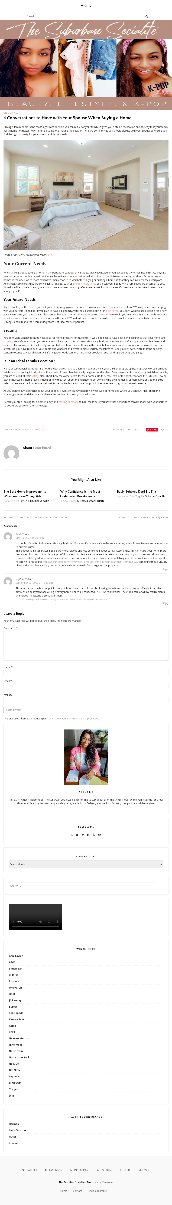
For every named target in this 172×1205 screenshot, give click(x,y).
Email (8, 681)
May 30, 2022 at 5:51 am (29, 537)
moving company (68, 401)
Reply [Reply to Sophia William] (165, 603)
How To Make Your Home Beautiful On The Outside (37, 517)
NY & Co (14, 1063)
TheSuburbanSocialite (36, 500)
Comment (10, 628)
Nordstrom (16, 1051)
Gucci (12, 1136)
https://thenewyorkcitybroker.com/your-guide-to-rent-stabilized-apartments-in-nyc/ (63, 599)
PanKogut (107, 1182)
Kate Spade (16, 1013)
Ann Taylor (16, 956)
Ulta (11, 1095)
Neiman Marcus (19, 1038)
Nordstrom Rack (19, 1057)
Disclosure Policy (97, 1190)
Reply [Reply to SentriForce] (165, 569)
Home (63, 1190)
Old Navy (14, 1070)
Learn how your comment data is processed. (74, 718)
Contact (77, 1190)
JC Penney (15, 1000)
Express (14, 981)
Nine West (15, 1044)
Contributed (36, 429)
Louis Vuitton (17, 1130)
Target (13, 1089)
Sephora (14, 1076)
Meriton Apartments (84, 283)
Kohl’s (12, 1025)
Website (8, 695)
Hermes (14, 1124)
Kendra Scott (17, 1019)
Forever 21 (15, 987)
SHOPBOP (15, 1082)
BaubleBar (15, 968)
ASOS (12, 962)
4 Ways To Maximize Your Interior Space (141, 517)
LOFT (12, 1032)
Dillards (13, 975)
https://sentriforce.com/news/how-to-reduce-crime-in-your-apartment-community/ (90, 561)
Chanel (13, 1143)
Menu (87, 6)
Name (8, 667)
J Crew (13, 1006)
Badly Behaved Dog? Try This (137, 491)
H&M (12, 994)
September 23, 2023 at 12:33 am (34, 582)
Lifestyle (11, 112)
